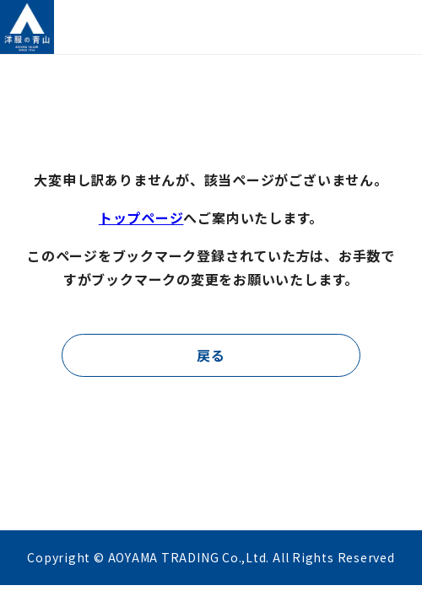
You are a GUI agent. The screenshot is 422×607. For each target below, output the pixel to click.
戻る (211, 355)
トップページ (141, 217)
